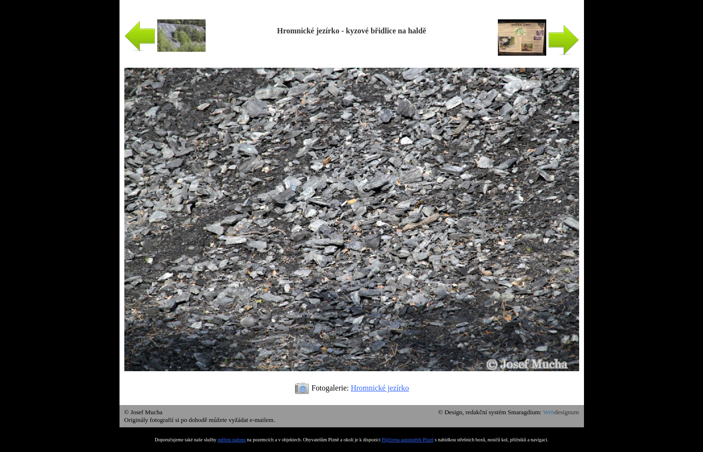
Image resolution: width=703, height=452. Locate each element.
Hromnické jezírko (380, 388)
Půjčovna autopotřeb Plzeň (408, 439)
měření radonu (232, 439)
